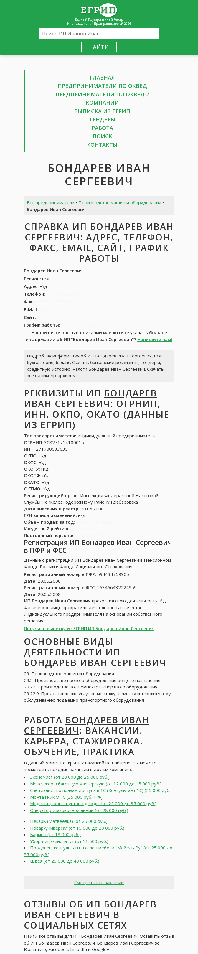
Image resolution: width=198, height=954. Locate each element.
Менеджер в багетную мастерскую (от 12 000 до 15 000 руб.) (95, 784)
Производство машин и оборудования (119, 202)
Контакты (102, 144)
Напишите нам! (154, 339)
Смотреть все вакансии (99, 882)
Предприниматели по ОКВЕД (102, 85)
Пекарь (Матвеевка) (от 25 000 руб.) (69, 821)
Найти (99, 46)
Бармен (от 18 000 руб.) (55, 834)
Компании (102, 102)
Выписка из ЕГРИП (102, 111)
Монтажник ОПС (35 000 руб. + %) (66, 797)
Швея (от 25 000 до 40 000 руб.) (64, 861)
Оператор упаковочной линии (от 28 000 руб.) (79, 810)
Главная (102, 77)
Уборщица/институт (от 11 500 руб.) (69, 841)
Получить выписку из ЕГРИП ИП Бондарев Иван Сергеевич (89, 628)
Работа (102, 127)
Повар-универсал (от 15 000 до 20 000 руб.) (77, 828)
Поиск (102, 136)
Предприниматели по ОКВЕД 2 (102, 94)
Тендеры (102, 119)
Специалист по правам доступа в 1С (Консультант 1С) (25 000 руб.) (101, 790)
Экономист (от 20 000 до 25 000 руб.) (70, 777)
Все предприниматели (51, 202)
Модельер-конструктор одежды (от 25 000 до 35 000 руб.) (93, 803)
